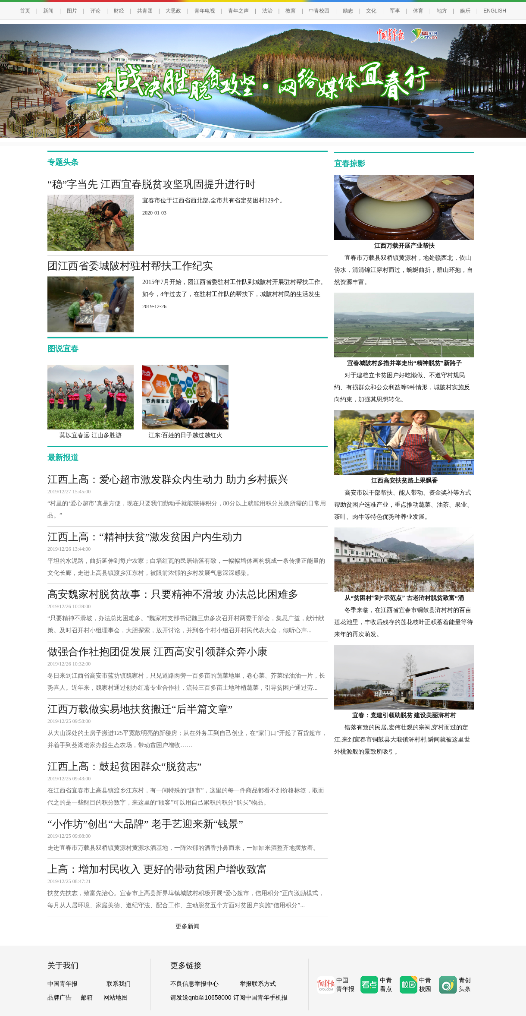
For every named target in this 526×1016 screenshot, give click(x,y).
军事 (395, 11)
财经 (119, 11)
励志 (348, 11)
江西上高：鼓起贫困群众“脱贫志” (124, 766)
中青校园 (319, 11)
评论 (95, 11)
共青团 (145, 11)
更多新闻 (187, 926)
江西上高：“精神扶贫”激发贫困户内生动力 (145, 537)
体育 (418, 11)
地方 (442, 11)
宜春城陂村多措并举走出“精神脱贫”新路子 (404, 363)
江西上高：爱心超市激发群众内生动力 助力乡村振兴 (167, 479)
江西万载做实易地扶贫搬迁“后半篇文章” (139, 709)
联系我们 (118, 983)
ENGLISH (494, 11)
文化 (371, 11)
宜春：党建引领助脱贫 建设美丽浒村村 (404, 715)
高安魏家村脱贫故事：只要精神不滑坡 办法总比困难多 (172, 594)
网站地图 (115, 997)
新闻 (48, 11)
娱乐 (465, 11)
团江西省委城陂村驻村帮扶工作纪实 (130, 265)
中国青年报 (62, 983)
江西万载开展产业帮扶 (404, 246)
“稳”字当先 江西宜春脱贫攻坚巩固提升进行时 (151, 184)
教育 (290, 11)
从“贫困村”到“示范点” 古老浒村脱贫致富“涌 (404, 598)
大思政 (173, 11)
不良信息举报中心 (194, 983)
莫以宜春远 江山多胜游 (90, 435)
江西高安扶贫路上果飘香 (404, 480)
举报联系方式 (258, 983)
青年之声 (238, 11)
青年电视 (204, 11)
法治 (267, 11)
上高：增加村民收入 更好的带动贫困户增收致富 (157, 869)
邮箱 (87, 997)
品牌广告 (59, 997)
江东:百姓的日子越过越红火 (185, 435)
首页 (25, 11)
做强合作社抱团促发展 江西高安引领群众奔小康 (157, 651)
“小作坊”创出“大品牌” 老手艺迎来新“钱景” (145, 824)
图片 (72, 11)
